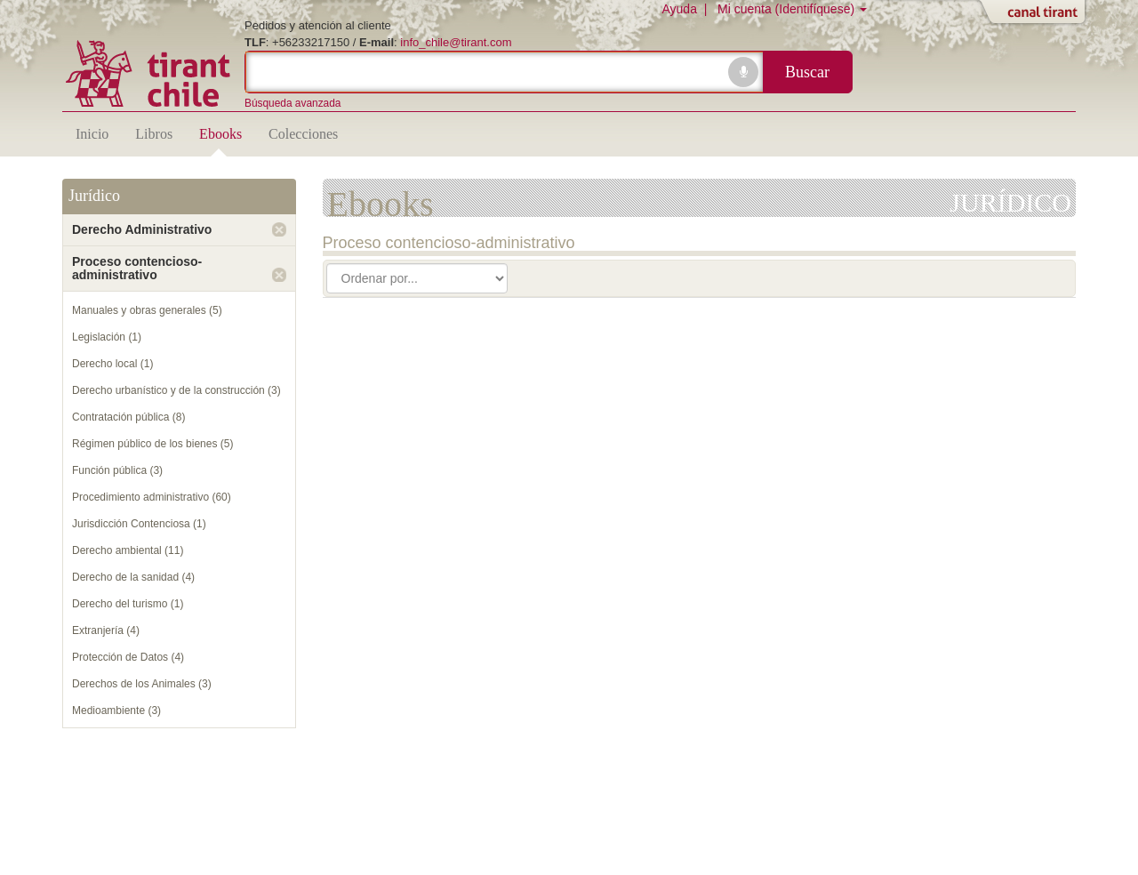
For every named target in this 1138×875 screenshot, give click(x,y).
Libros (153, 133)
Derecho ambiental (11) (127, 550)
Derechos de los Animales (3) (142, 684)
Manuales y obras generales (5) (147, 310)
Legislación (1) (106, 337)
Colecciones (303, 133)
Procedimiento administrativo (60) (151, 497)
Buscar (807, 72)
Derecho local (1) (112, 363)
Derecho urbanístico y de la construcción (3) (176, 390)
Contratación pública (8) (128, 417)
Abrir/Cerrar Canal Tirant (1035, 13)
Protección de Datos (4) (128, 657)
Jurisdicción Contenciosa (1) (139, 524)
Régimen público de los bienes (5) (152, 444)
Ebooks (220, 133)
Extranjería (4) (106, 630)
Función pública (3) (117, 470)
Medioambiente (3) (116, 710)
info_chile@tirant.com (455, 42)
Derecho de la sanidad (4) (133, 577)
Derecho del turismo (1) (127, 604)
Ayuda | (687, 9)
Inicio (92, 133)
